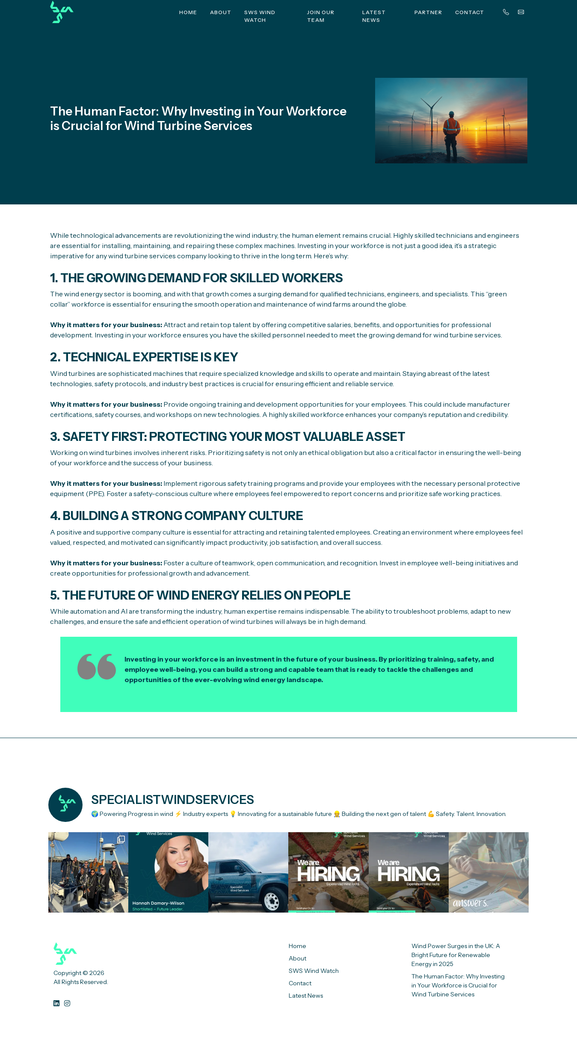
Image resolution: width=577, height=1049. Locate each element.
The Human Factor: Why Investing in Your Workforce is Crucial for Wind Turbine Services (458, 985)
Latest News (374, 16)
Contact (469, 12)
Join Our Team (320, 16)
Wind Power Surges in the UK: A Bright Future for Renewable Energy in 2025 (455, 955)
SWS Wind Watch (259, 16)
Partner (428, 12)
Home (188, 12)
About (220, 12)
